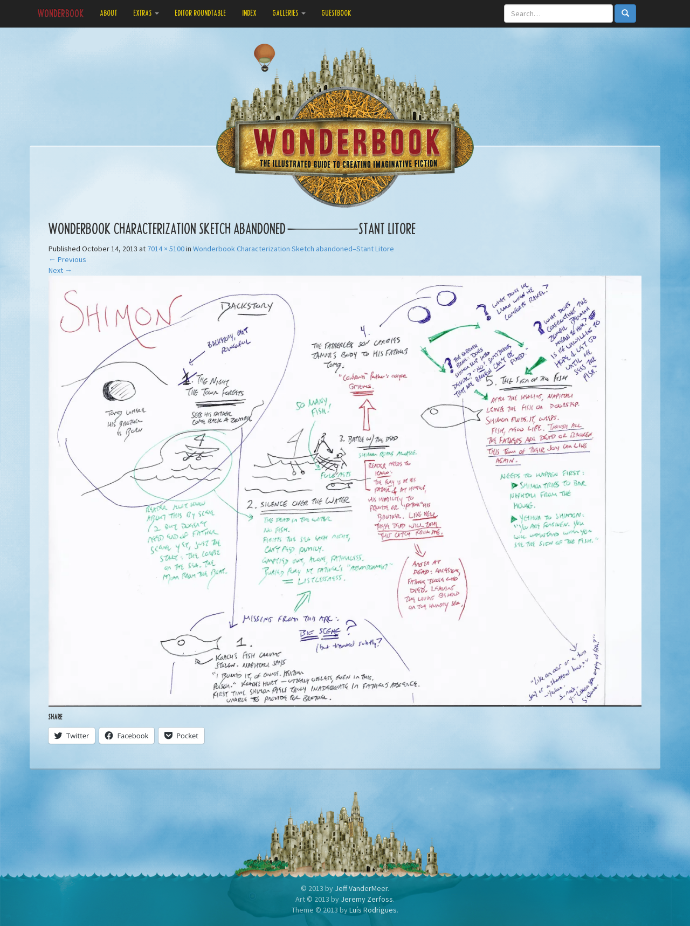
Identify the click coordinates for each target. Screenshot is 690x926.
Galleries (289, 13)
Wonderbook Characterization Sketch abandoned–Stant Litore (293, 248)
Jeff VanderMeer (361, 888)
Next (60, 270)
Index (250, 13)
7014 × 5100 (165, 248)
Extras (146, 13)
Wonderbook (61, 13)
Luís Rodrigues (373, 910)
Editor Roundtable (200, 13)
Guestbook (337, 13)
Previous (67, 259)
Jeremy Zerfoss (367, 899)
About (109, 13)
